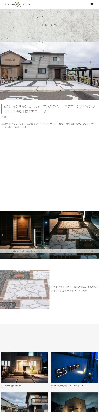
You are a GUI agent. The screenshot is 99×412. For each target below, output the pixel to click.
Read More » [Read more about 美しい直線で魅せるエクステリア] (4, 388)
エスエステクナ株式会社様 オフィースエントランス (67, 386)
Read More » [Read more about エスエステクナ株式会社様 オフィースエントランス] (54, 388)
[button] (92, 4)
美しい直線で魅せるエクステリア (11, 386)
